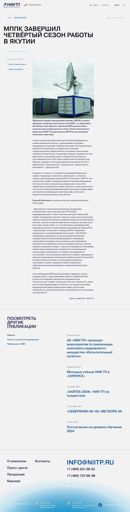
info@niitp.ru (90, 462)
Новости (11, 335)
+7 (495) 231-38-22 (81, 469)
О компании (16, 461)
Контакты (42, 461)
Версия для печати (115, 17)
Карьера (13, 481)
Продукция (16, 474)
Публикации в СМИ (16, 344)
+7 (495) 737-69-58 (81, 476)
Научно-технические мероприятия (23, 339)
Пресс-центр (17, 468)
